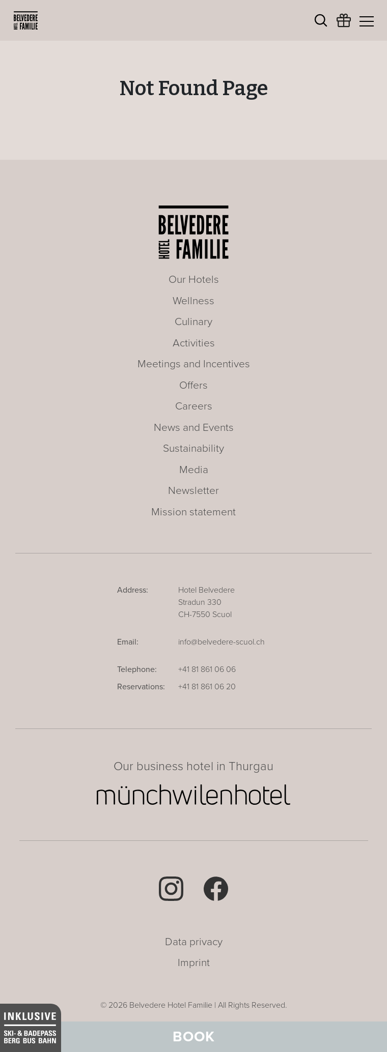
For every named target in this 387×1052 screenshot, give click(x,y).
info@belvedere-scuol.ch (221, 642)
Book (194, 1036)
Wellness (193, 301)
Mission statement (193, 512)
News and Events (194, 427)
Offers (193, 385)
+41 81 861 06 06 (207, 669)
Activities (194, 343)
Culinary (193, 321)
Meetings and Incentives (193, 364)
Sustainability (193, 448)
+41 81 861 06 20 (207, 687)
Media (193, 469)
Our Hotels (194, 279)
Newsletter (193, 490)
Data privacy (194, 942)
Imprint (194, 962)
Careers (193, 406)
